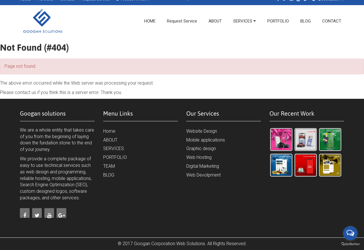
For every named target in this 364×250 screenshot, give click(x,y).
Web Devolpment (203, 175)
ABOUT (110, 140)
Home (109, 131)
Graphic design (201, 148)
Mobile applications (205, 140)
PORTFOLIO (115, 157)
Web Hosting (199, 157)
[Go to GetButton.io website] (350, 244)
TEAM (109, 166)
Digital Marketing (202, 166)
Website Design (201, 131)
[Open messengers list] (350, 233)
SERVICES (113, 148)
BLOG (108, 175)
